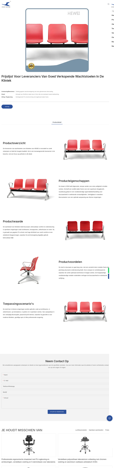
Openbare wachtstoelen (96, 430)
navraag (7, 106)
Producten (108, 430)
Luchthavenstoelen (81, 430)
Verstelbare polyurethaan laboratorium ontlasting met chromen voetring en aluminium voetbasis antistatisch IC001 (82, 460)
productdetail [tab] (57, 122)
